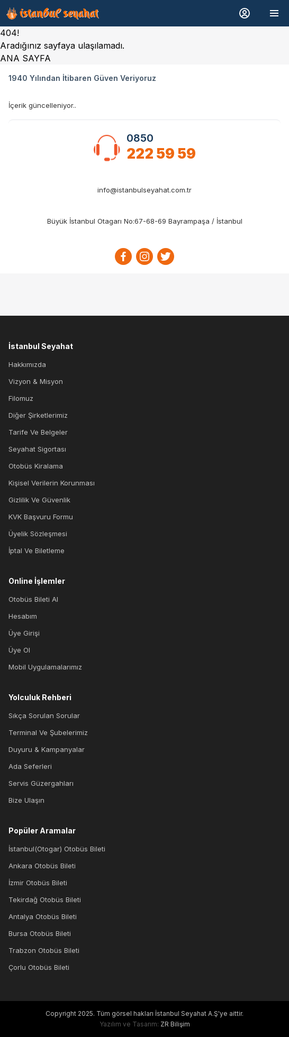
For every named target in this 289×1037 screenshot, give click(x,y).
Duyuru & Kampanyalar (46, 749)
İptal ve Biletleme (36, 550)
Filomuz (20, 398)
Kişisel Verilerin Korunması (51, 483)
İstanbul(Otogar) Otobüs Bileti (56, 849)
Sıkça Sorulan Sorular (44, 715)
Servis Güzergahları (41, 783)
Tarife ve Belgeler (38, 432)
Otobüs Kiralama (35, 466)
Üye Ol (19, 650)
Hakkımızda (27, 364)
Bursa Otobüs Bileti (39, 933)
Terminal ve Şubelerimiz (48, 732)
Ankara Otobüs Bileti (42, 865)
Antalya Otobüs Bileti (42, 916)
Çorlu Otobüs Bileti (38, 967)
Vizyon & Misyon (35, 381)
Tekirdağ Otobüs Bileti (44, 899)
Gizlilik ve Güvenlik (39, 499)
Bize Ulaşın (26, 800)
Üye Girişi (24, 633)
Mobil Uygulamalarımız (45, 667)
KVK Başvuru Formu (40, 516)
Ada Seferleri (30, 766)
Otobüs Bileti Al (33, 599)
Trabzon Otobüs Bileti (43, 950)
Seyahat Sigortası (37, 449)
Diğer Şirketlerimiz (38, 415)
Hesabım (22, 616)
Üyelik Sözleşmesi (37, 533)
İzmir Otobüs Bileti (37, 882)
